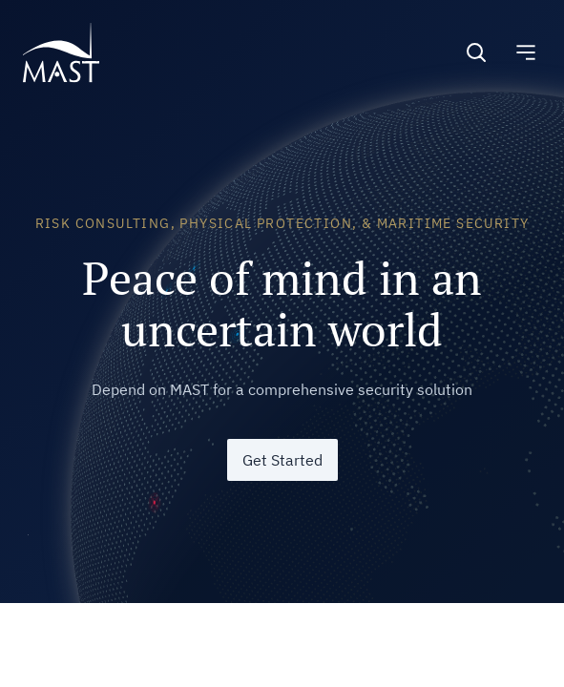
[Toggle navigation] (526, 52)
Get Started (282, 459)
